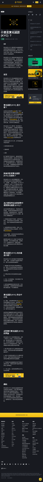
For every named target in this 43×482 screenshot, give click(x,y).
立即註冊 (35, 102)
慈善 (12, 445)
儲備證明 (34, 434)
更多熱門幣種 (24, 457)
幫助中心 (34, 441)
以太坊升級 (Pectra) (25, 448)
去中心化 (20, 300)
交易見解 (34, 432)
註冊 (37, 2)
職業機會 (2, 425)
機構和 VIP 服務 (25, 428)
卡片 (12, 431)
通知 (2, 442)
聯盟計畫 (34, 423)
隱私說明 (2, 434)
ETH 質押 (13, 439)
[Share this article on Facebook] (32, 14)
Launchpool (14, 436)
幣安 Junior (14, 430)
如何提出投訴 (35, 454)
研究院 (13, 444)
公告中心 (2, 426)
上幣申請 (23, 426)
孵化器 (23, 430)
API (33, 446)
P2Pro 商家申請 (25, 425)
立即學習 (29, 6)
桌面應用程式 (3, 445)
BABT (13, 442)
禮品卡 (13, 434)
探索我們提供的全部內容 (21, 415)
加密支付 (13, 428)
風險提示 (2, 441)
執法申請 (34, 452)
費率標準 (34, 444)
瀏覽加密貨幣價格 (25, 438)
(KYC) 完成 (10, 137)
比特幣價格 (24, 440)
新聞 (2, 428)
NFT (12, 441)
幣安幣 (34, 426)
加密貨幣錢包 (8, 230)
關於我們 (2, 423)
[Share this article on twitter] (28, 14)
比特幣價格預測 (25, 445)
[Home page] (18, 2)
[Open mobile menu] (40, 2)
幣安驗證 (34, 447)
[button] (40, 2)
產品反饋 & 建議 (35, 443)
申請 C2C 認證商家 (25, 423)
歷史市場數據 (35, 431)
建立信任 (2, 436)
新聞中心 (2, 430)
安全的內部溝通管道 (4, 447)
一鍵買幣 (13, 425)
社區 (2, 439)
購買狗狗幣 (24, 454)
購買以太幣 (24, 456)
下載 (2, 444)
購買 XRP (24, 453)
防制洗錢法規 (13, 119)
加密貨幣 (19, 304)
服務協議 (2, 433)
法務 (2, 431)
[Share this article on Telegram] (36, 14)
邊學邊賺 (23, 437)
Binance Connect (25, 431)
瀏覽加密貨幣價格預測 (26, 443)
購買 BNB (24, 451)
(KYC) (20, 112)
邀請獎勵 (34, 425)
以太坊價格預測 (25, 446)
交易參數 (34, 449)
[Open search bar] (33, 2)
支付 (12, 426)
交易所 (14, 111)
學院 (12, 433)
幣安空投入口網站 (36, 451)
